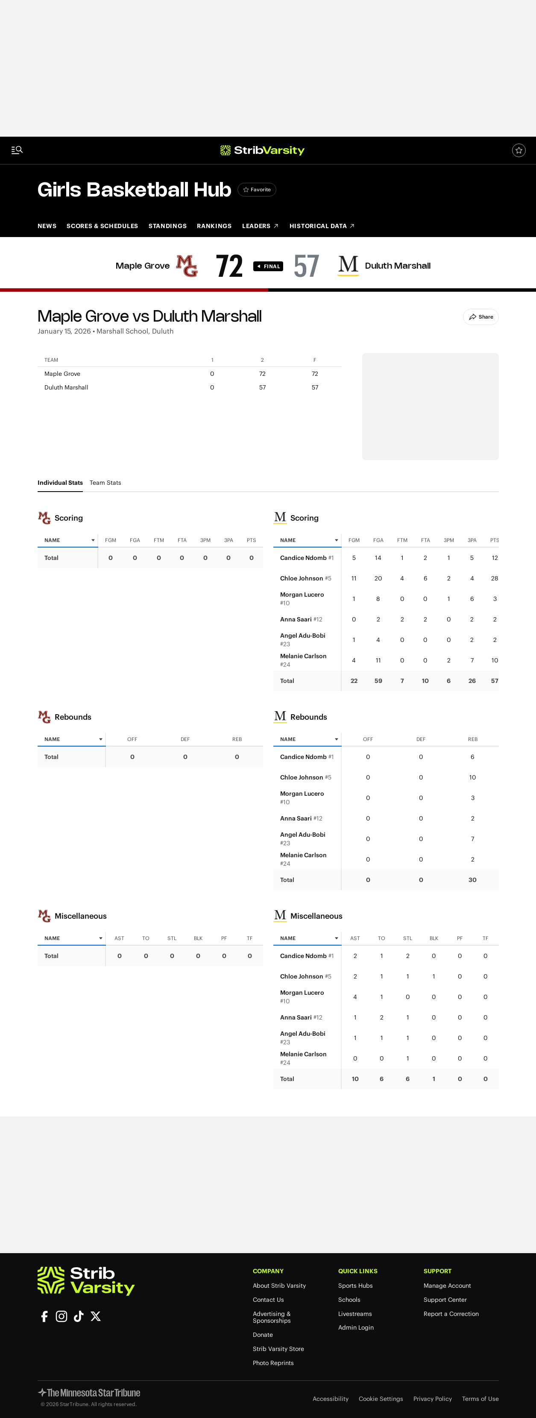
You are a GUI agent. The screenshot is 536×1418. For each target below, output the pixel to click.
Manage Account (447, 1285)
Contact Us (268, 1300)
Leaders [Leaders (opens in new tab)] (260, 226)
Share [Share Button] (481, 317)
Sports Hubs (355, 1285)
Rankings (214, 226)
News (47, 226)
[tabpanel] (268, 795)
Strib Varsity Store (278, 1349)
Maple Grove (143, 266)
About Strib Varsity (279, 1285)
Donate (263, 1335)
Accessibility (331, 1399)
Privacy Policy (432, 1399)
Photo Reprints (273, 1363)
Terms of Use (480, 1399)
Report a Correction (451, 1314)
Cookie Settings (381, 1399)
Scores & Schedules (102, 226)
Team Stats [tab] (105, 482)
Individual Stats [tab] (60, 482)
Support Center (445, 1300)
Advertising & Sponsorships (272, 1317)
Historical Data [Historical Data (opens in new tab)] (323, 226)
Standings (168, 226)
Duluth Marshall (398, 266)
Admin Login (356, 1327)
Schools (349, 1300)
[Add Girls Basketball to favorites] (256, 189)
